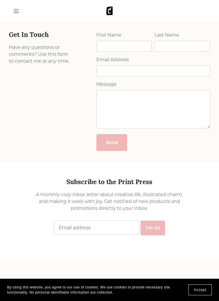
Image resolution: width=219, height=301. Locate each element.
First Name (108, 35)
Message (106, 84)
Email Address (112, 59)
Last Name (167, 35)
